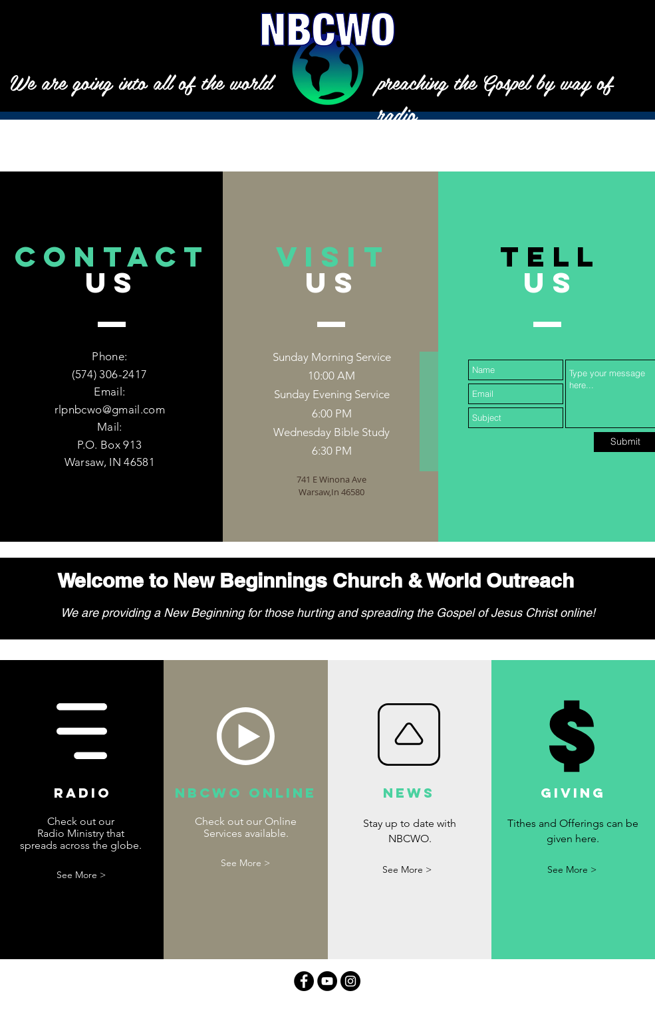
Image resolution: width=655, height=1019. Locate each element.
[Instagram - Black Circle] (350, 981)
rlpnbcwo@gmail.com (110, 409)
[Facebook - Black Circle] (304, 981)
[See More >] (81, 875)
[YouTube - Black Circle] (327, 981)
